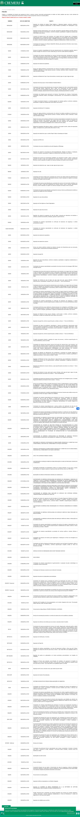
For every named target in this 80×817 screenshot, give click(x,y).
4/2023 (9, 152)
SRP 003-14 (9, 649)
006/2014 (10, 609)
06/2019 (9, 420)
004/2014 (10, 621)
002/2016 (9, 570)
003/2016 (10, 563)
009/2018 (10, 455)
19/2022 (9, 165)
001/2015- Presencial (9, 590)
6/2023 (9, 146)
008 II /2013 (9, 719)
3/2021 (9, 333)
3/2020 (9, 353)
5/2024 (9, 120)
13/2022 (9, 190)
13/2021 (9, 266)
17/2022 (9, 178)
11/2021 (9, 280)
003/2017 (10, 531)
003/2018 (10, 493)
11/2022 (9, 203)
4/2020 (9, 393)
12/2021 (9, 260)
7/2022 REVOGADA (9, 228)
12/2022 (9, 197)
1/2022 (9, 247)
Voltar (6, 806)
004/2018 (10, 449)
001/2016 (9, 576)
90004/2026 (9, 25)
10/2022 (9, 222)
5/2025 (9, 89)
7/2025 (9, 70)
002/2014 (9, 615)
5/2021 (9, 321)
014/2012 (9, 749)
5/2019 (9, 443)
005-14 (9, 629)
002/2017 (9, 544)
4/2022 (9, 254)
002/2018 (9, 487)
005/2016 (10, 557)
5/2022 (9, 241)
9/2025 (9, 57)
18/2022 (9, 171)
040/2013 (10, 694)
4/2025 (9, 82)
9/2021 (9, 294)
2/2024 (9, 133)
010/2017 (9, 512)
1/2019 (9, 406)
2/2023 (9, 158)
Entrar (76, 3)
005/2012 (9, 781)
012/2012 (9, 755)
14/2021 (9, 273)
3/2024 (9, 127)
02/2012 (9, 774)
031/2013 (9, 700)
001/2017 (9, 538)
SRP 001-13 (9, 681)
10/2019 (9, 399)
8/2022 (9, 216)
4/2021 (9, 327)
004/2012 (9, 787)
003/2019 (10, 428)
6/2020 (9, 379)
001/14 (9, 668)
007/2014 (10, 602)
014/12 (9, 687)
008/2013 (10, 736)
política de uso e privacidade (67, 811)
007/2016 (10, 551)
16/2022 (9, 184)
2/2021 (9, 340)
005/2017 (10, 525)
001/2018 (9, 500)
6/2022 (9, 209)
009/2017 (10, 519)
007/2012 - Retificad (9, 743)
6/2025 (9, 76)
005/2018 (10, 468)
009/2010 (10, 800)
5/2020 (9, 386)
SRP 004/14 (9, 643)
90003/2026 (9, 31)
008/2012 (9, 768)
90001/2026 (9, 44)
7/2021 (9, 308)
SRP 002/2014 (9, 655)
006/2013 (10, 706)
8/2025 (9, 63)
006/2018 (10, 481)
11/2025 (9, 50)
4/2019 (9, 413)
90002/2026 (9, 38)
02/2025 (9, 101)
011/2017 (9, 506)
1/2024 (9, 139)
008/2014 (10, 596)
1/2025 (9, 108)
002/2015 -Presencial (9, 583)
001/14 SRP (9, 675)
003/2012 (9, 793)
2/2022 (9, 235)
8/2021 (9, 302)
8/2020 (9, 360)
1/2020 (9, 366)
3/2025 (9, 95)
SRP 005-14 (9, 636)
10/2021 (9, 287)
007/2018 (10, 462)
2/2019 (9, 436)
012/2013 (9, 728)
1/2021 (9, 346)
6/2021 (9, 314)
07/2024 (9, 114)
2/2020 (9, 372)
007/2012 (9, 762)
